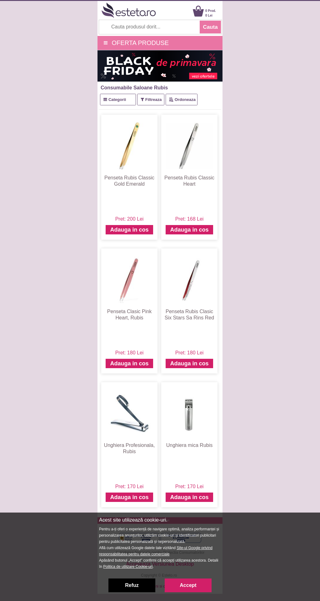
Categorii (117, 99)
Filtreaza (153, 99)
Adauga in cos (129, 230)
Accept (188, 585)
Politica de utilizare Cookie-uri (127, 566)
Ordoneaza (185, 99)
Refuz (132, 585)
